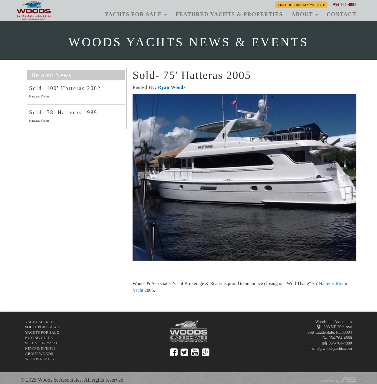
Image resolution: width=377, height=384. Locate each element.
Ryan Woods (172, 87)
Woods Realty (40, 359)
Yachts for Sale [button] (136, 14)
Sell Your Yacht (42, 343)
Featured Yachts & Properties (229, 14)
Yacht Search (39, 322)
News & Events (40, 348)
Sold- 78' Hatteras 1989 (63, 112)
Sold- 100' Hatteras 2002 (65, 88)
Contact (341, 14)
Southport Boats (42, 327)
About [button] (305, 14)
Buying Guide (39, 337)
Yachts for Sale (42, 332)
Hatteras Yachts (39, 96)
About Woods (39, 353)
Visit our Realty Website (301, 4)
